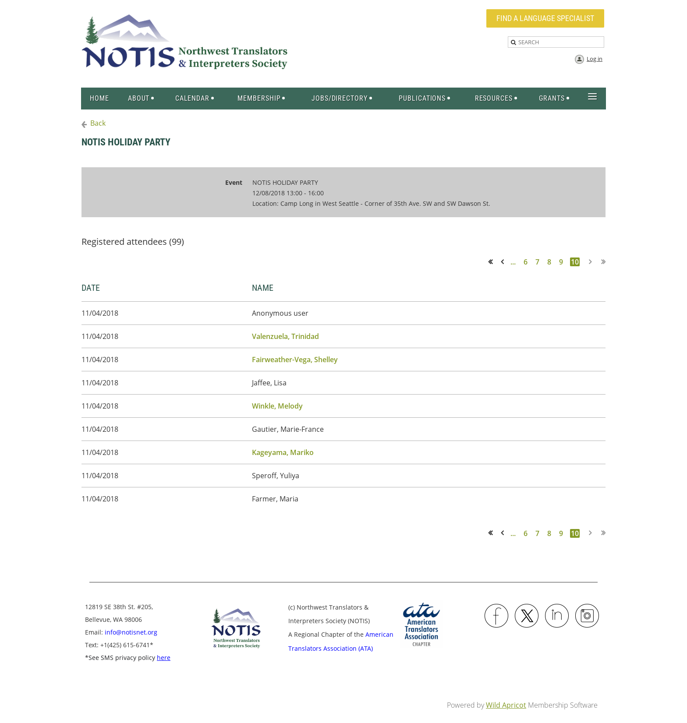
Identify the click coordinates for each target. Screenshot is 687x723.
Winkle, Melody (277, 406)
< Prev (503, 261)
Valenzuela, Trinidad (285, 336)
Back (98, 123)
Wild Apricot (506, 705)
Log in (594, 59)
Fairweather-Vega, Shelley (295, 359)
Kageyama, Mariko (283, 452)
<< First (493, 261)
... (513, 261)
